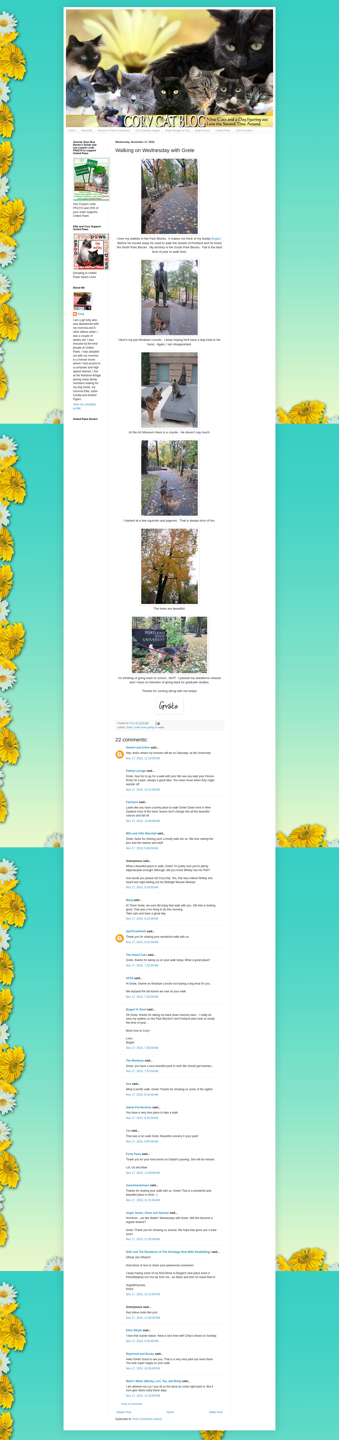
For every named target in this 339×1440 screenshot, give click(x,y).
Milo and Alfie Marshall (141, 833)
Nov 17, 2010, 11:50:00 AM (143, 1239)
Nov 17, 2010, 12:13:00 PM (143, 1294)
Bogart (216, 238)
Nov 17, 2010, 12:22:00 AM (143, 789)
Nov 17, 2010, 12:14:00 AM (143, 758)
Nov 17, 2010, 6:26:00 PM (142, 1341)
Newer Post (124, 1412)
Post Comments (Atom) (147, 1419)
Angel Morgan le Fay (177, 130)
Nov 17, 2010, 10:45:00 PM (143, 1368)
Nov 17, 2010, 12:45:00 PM (143, 1317)
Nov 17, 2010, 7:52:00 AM (142, 1071)
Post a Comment (131, 1404)
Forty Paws (133, 1154)
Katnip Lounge (136, 770)
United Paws (223, 130)
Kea (128, 1084)
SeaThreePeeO (136, 931)
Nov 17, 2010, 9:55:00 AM (142, 1141)
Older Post (215, 1412)
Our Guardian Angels (148, 130)
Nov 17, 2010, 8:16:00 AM (142, 1094)
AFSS (129, 978)
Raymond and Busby (140, 1354)
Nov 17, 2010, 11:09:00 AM (143, 1173)
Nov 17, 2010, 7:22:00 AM (142, 965)
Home (72, 130)
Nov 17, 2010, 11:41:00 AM (143, 1200)
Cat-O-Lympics (244, 130)
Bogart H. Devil (136, 1009)
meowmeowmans (137, 1185)
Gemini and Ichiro (138, 747)
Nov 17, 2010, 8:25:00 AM (142, 1118)
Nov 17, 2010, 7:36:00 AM (142, 1048)
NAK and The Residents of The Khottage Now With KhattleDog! (168, 1252)
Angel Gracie (202, 130)
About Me (86, 130)
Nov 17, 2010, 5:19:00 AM (142, 887)
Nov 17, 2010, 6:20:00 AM (142, 942)
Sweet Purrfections (139, 1107)
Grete (129, 727)
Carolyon (132, 802)
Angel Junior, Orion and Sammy (147, 1213)
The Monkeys (135, 1060)
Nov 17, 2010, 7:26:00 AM (142, 996)
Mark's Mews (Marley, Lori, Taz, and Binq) (153, 1381)
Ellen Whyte (134, 1330)
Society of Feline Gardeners (114, 130)
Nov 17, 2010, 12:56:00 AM (143, 821)
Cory (81, 314)
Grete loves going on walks (149, 727)
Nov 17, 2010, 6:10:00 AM (142, 918)
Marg (129, 900)
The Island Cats (136, 955)
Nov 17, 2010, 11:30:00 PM (143, 1395)
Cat (128, 1130)
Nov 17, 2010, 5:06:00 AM (142, 848)
